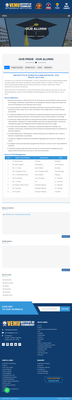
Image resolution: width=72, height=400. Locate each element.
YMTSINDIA (67, 398)
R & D (39, 325)
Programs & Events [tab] (17, 67)
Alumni (40, 337)
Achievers (6, 292)
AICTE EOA (41, 351)
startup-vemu (7, 295)
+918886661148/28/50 (9, 330)
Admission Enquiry (43, 363)
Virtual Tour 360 (42, 373)
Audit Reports (6, 369)
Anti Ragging (6, 373)
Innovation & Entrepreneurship (47, 329)
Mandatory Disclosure (44, 347)
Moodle (40, 355)
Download (7, 289)
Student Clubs (42, 349)
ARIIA (4, 387)
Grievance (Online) (43, 367)
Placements (7, 280)
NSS (39, 341)
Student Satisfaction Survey (46, 345)
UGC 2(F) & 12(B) (7, 367)
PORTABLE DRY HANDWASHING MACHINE (17, 218)
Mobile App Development (10, 381)
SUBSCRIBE (65, 309)
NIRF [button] (4, 365)
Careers (6, 286)
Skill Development (8, 379)
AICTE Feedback (42, 371)
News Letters (6, 383)
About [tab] (7, 67)
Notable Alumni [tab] (30, 67)
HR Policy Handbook (9, 363)
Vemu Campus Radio (44, 343)
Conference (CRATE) (8, 385)
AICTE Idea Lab (42, 353)
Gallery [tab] (40, 67)
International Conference (10, 389)
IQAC (39, 327)
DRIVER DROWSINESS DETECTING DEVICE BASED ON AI (22, 214)
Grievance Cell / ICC (8, 375)
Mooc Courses (8, 283)
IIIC (38, 331)
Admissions (31, 36)
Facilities (40, 339)
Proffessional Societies (9, 377)
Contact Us (41, 369)
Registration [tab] (48, 67)
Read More (66, 236)
